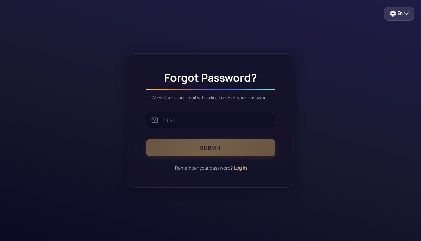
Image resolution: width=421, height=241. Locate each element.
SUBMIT (210, 147)
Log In (240, 168)
